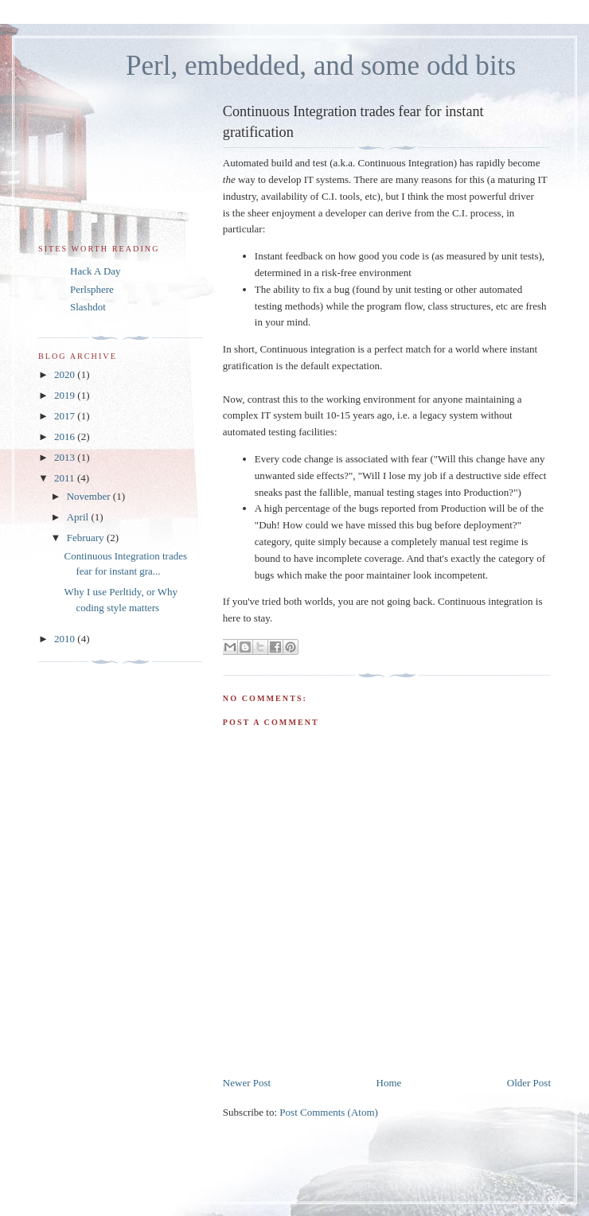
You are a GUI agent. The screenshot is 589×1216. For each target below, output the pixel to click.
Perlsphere (92, 289)
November (90, 496)
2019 (65, 395)
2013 (65, 457)
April (79, 517)
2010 (65, 639)
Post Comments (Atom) (328, 1112)
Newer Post (247, 1083)
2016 (65, 436)
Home (389, 1083)
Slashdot (88, 307)
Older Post (529, 1083)
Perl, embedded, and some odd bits (321, 65)
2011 (65, 478)
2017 (65, 416)
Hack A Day (95, 271)
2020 (65, 374)
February (87, 538)
